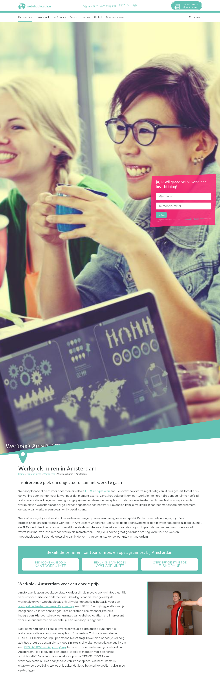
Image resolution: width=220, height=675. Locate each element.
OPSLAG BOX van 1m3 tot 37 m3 (45, 647)
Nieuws (86, 17)
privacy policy (188, 219)
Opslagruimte (43, 17)
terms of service (199, 219)
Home (21, 474)
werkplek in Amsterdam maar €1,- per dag (46, 606)
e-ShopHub (60, 17)
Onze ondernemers (115, 17)
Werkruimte (49, 474)
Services (74, 17)
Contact (98, 17)
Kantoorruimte (25, 17)
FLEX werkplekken (97, 491)
